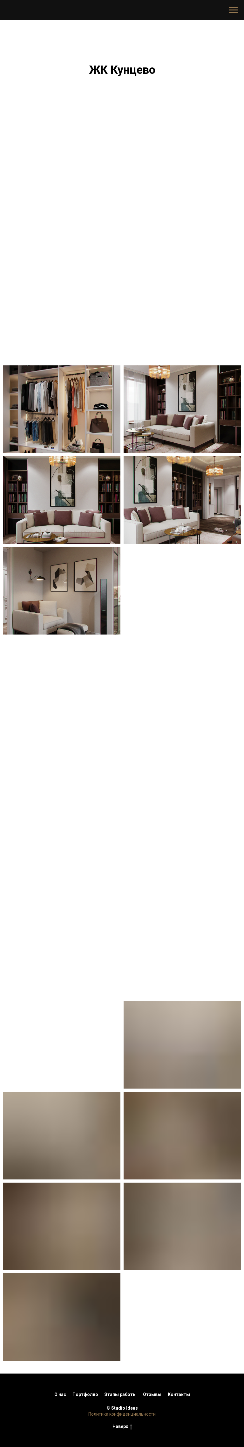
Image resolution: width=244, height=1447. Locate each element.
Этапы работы (121, 1394)
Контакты (179, 1394)
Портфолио (85, 1394)
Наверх (122, 1427)
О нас (60, 1394)
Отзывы (152, 1394)
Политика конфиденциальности (122, 1414)
